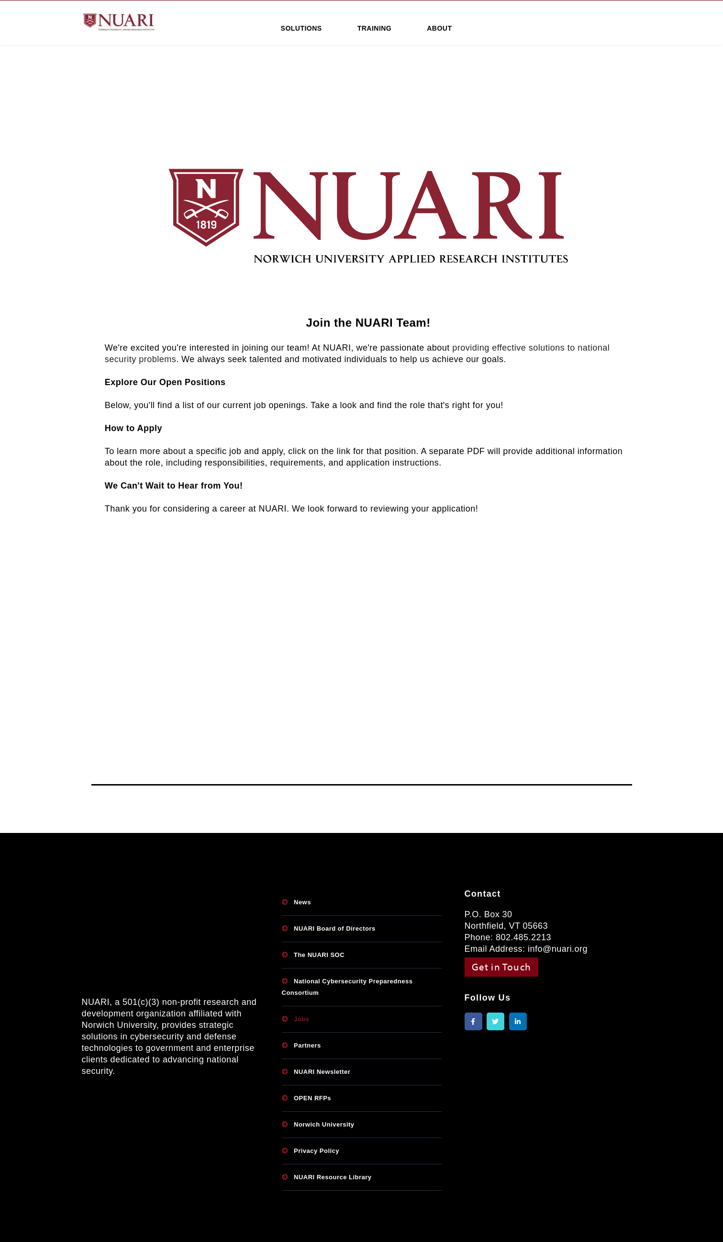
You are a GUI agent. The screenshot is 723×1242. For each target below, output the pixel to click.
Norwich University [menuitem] (324, 1124)
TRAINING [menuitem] (374, 28)
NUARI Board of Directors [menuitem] (335, 928)
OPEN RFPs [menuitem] (312, 1098)
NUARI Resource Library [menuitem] (333, 1177)
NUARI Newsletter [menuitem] (322, 1071)
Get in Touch (502, 966)
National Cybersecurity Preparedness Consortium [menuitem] (347, 987)
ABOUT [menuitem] (439, 28)
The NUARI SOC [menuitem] (319, 954)
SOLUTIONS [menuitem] (301, 28)
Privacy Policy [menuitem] (316, 1150)
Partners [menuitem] (307, 1045)
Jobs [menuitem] (301, 1019)
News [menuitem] (302, 902)
